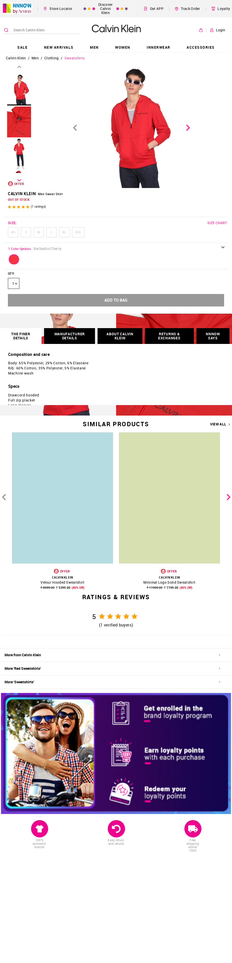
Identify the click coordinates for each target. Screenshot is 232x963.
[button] (14, 259)
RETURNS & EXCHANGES (169, 335)
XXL (78, 232)
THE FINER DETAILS (20, 335)
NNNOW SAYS (213, 335)
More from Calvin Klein (112, 654)
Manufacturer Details (69, 335)
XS (13, 232)
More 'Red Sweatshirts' (112, 668)
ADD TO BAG (116, 300)
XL (64, 232)
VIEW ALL (220, 424)
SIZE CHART (217, 222)
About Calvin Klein (119, 335)
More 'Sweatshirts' (112, 681)
